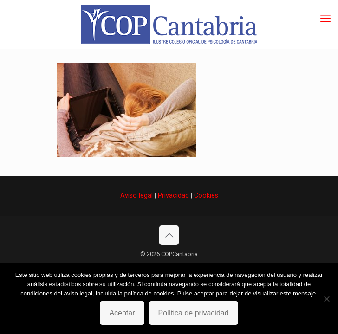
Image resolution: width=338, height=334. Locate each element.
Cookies (206, 195)
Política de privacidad (193, 313)
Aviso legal (136, 195)
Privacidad (173, 195)
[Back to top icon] (169, 235)
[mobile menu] (325, 18)
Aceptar (122, 313)
